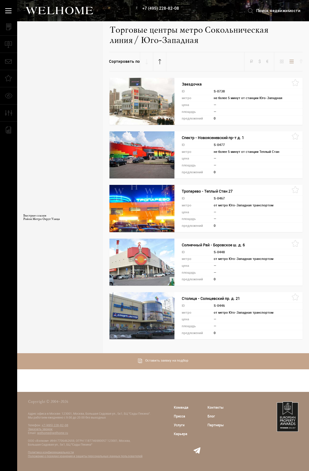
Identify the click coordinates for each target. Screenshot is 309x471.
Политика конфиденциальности (51, 452)
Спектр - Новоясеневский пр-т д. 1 (213, 138)
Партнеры (216, 425)
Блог (211, 416)
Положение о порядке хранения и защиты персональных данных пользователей (85, 456)
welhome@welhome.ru (52, 433)
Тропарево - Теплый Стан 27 (207, 191)
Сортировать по (124, 61)
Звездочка (192, 84)
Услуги (179, 425)
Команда (181, 407)
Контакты (216, 407)
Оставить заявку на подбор (163, 361)
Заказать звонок (40, 429)
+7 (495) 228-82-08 (160, 8)
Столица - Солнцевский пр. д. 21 (211, 298)
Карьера (180, 434)
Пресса (179, 416)
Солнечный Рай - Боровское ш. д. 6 (213, 245)
